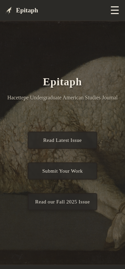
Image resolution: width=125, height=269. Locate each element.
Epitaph (21, 10)
